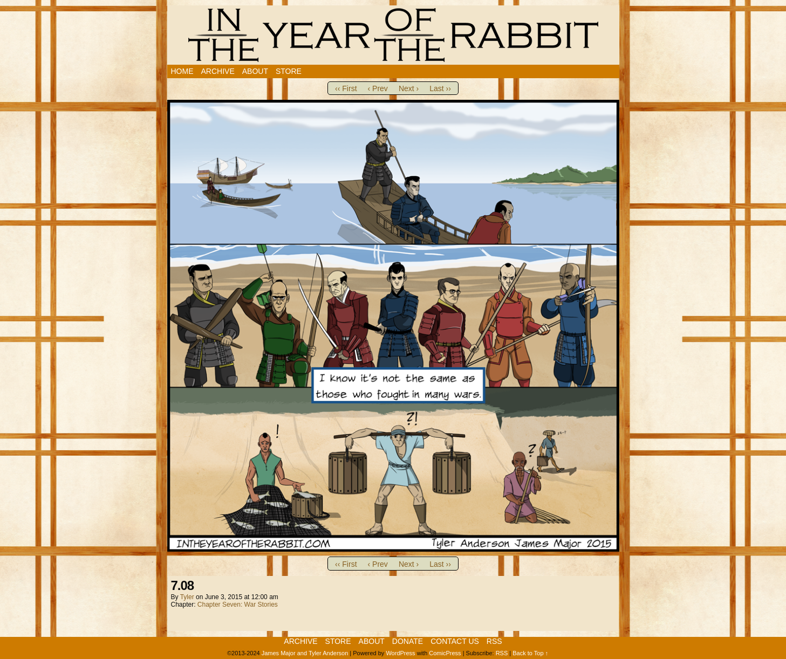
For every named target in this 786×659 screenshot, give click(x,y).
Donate (407, 641)
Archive (218, 71)
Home (182, 71)
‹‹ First (346, 88)
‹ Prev (378, 88)
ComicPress (445, 653)
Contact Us (454, 641)
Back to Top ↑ (530, 653)
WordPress (400, 653)
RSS (494, 641)
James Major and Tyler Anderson (305, 653)
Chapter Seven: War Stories (237, 604)
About (255, 71)
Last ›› (440, 88)
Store (289, 71)
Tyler (187, 597)
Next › (409, 88)
